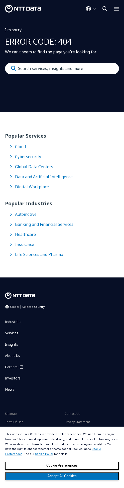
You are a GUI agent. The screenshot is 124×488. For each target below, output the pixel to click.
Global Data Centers (34, 166)
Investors (13, 378)
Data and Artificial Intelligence (44, 176)
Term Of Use (14, 422)
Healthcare (25, 234)
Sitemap (11, 414)
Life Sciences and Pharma (39, 254)
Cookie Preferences (62, 465)
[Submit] (13, 68)
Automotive (26, 214)
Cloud (20, 146)
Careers (11, 367)
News (9, 389)
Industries (13, 321)
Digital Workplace (32, 186)
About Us (12, 355)
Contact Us (72, 414)
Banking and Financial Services (44, 224)
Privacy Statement (77, 422)
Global (27, 307)
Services (11, 333)
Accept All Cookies (62, 476)
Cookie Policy (44, 454)
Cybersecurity (28, 156)
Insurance (24, 244)
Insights (11, 344)
